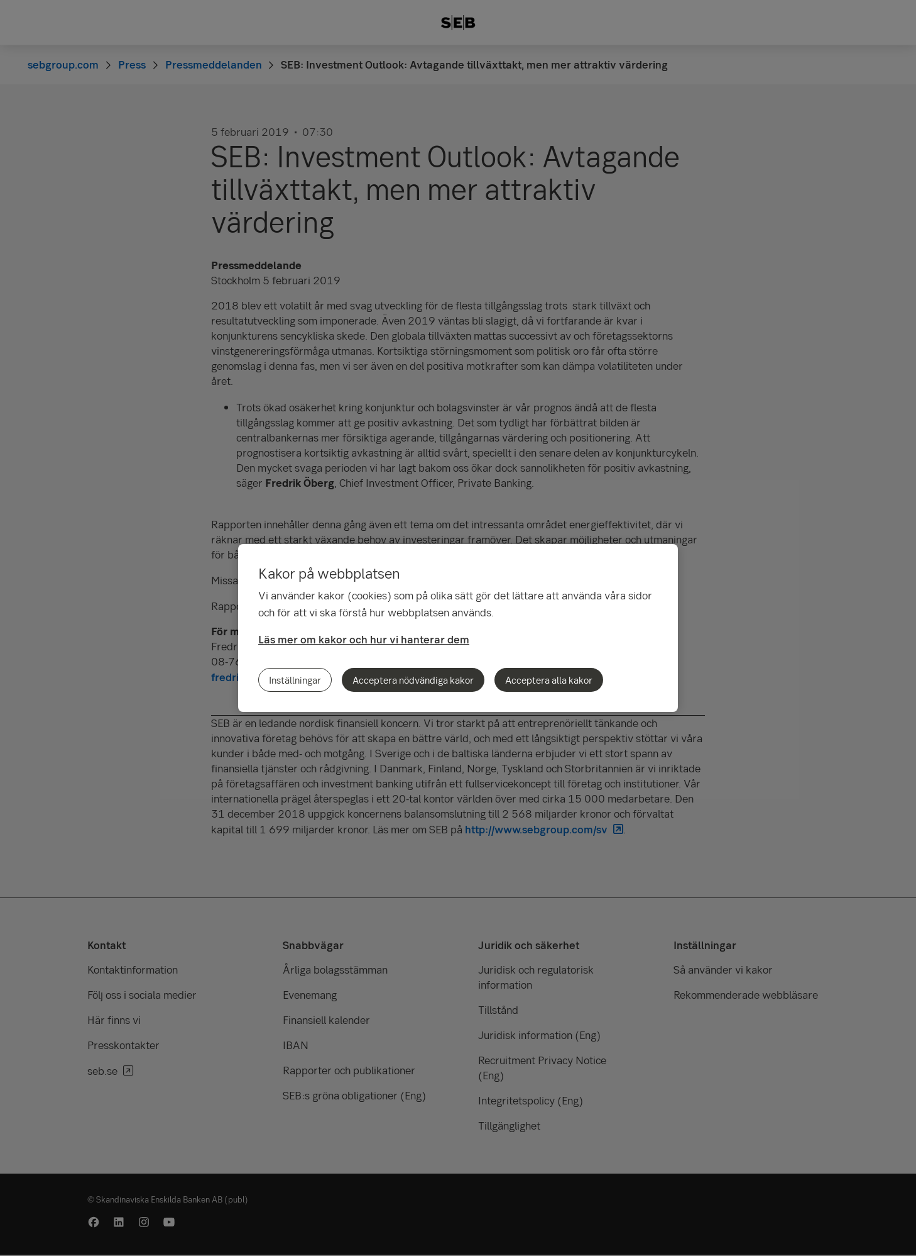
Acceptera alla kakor (548, 680)
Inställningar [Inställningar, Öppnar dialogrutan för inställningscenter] (295, 680)
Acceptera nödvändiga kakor (413, 680)
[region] (458, 628)
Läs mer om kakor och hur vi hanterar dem (363, 639)
